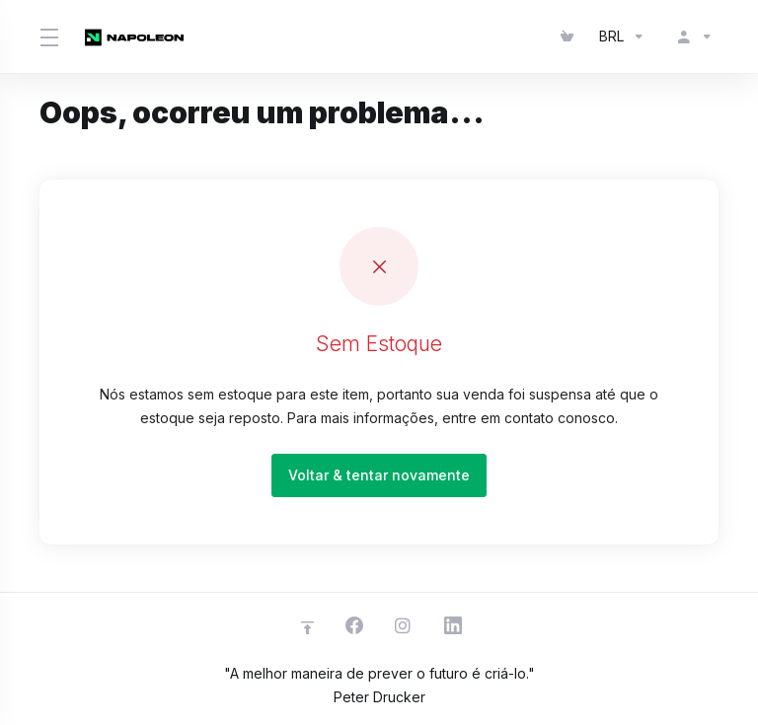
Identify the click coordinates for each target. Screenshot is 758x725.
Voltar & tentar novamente (379, 475)
